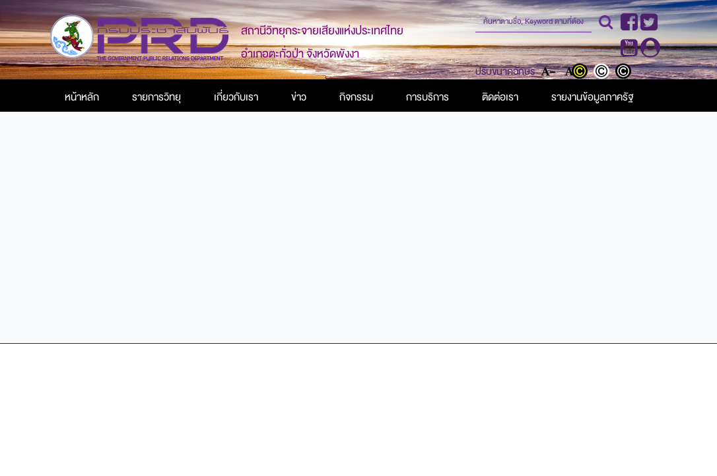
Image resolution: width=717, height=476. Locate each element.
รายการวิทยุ (156, 97)
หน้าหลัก (82, 97)
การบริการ (427, 97)
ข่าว (298, 97)
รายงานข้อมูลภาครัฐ (592, 97)
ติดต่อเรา (500, 97)
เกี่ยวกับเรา (236, 97)
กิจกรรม (356, 97)
